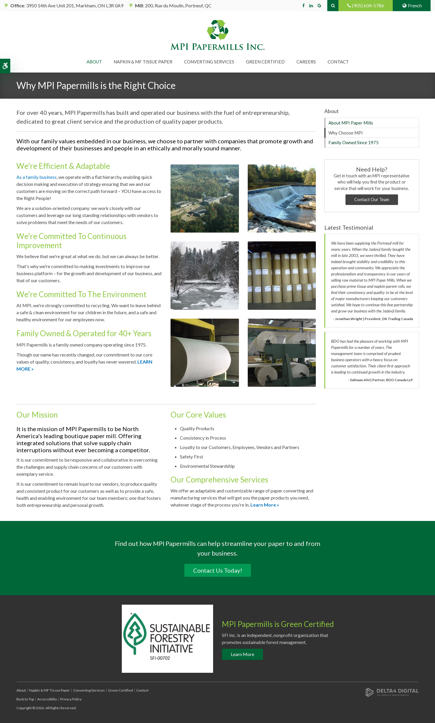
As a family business (36, 177)
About (21, 690)
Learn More (242, 654)
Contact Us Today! (217, 570)
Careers (306, 61)
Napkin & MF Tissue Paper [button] (143, 61)
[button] (205, 198)
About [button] (94, 61)
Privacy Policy (71, 699)
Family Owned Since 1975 (353, 142)
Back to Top (25, 699)
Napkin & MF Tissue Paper (49, 690)
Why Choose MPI (345, 132)
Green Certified (265, 61)
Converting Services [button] (209, 61)
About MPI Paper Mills (350, 122)
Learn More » (264, 504)
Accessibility (47, 699)
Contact (338, 61)
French (412, 5)
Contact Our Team (371, 199)
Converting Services (89, 690)
